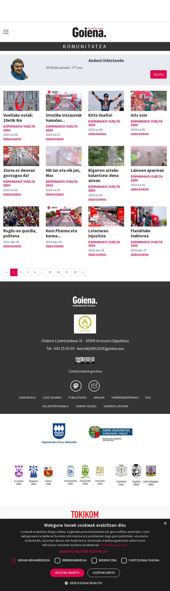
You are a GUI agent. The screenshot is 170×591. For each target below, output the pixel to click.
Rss (148, 397)
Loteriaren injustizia (98, 233)
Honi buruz (27, 397)
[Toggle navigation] (6, 32)
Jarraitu (158, 74)
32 (75, 272)
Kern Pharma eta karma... (61, 233)
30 (58, 272)
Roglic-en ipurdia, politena (20, 233)
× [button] (165, 523)
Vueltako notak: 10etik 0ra (18, 117)
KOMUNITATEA (85, 46)
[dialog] (85, 555)
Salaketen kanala (55, 406)
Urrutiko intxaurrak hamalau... (64, 117)
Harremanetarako (125, 397)
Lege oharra (52, 397)
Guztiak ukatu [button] (104, 573)
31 (66, 272)
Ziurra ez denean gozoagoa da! (19, 173)
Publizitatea (78, 397)
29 (50, 272)
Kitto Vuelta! (100, 115)
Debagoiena (12, 139)
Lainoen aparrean (147, 170)
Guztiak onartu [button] (67, 573)
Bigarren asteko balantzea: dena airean (103, 175)
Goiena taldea (86, 406)
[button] (85, 551)
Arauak (99, 397)
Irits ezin (139, 115)
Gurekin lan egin (116, 406)
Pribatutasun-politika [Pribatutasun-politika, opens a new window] (114, 545)
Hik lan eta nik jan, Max (63, 173)
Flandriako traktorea (141, 233)
